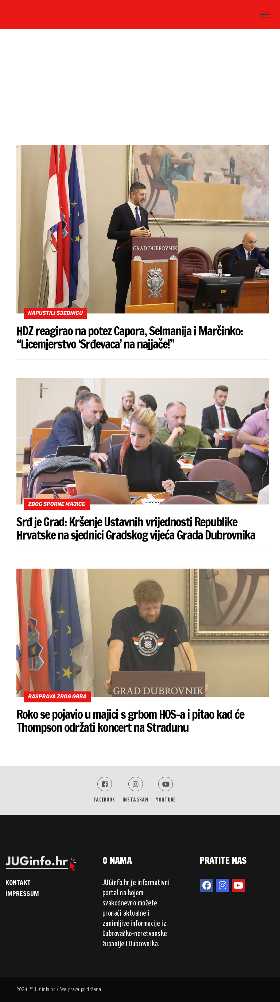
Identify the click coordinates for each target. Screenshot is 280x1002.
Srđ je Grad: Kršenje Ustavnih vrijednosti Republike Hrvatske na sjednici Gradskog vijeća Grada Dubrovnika (135, 528)
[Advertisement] (140, 90)
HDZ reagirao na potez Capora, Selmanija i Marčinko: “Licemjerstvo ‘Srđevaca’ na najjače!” (129, 337)
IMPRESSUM (22, 893)
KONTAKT (17, 882)
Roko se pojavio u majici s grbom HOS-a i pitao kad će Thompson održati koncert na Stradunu (130, 721)
